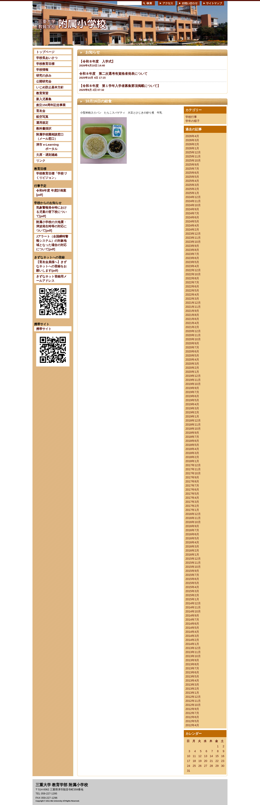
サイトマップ (213, 3)
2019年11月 (193, 379)
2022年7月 (192, 282)
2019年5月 (192, 400)
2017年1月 (192, 509)
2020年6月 (192, 351)
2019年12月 (193, 375)
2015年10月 (193, 566)
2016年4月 (192, 542)
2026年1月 (192, 148)
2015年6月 (192, 579)
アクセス (166, 3)
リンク (40, 160)
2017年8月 (192, 481)
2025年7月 (192, 168)
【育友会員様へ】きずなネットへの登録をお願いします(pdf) (51, 266)
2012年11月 (193, 700)
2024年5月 (192, 221)
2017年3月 (192, 501)
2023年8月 (192, 249)
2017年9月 (192, 477)
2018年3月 (192, 453)
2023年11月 (193, 237)
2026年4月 (192, 136)
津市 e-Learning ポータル (47, 147)
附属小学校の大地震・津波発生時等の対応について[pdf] (51, 226)
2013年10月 (193, 656)
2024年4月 (192, 225)
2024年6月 (192, 217)
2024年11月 (193, 201)
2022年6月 (192, 286)
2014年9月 (192, 615)
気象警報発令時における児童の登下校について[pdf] (51, 212)
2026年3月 (192, 140)
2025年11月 (193, 156)
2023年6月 (192, 258)
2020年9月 (192, 343)
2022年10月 (193, 274)
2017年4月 (192, 497)
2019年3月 (192, 408)
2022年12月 (193, 270)
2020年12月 (193, 331)
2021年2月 (192, 327)
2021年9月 (192, 310)
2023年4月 (192, 266)
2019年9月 (192, 388)
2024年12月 (193, 197)
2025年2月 (192, 189)
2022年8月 (192, 278)
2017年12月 (193, 465)
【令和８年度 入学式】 (97, 61)
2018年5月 (192, 444)
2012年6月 (192, 717)
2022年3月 (192, 298)
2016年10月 (193, 522)
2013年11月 (193, 652)
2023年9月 (192, 245)
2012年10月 (193, 704)
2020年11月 (193, 335)
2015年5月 (192, 583)
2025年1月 (192, 193)
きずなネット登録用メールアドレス (51, 278)
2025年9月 (192, 164)
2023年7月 (192, 254)
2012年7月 (192, 713)
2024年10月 (193, 205)
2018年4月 (192, 449)
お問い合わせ (188, 3)
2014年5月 (192, 627)
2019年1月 (192, 416)
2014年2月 (192, 639)
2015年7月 (192, 574)
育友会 (40, 111)
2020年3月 (192, 363)
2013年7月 (192, 668)
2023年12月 (193, 233)
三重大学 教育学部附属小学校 (71, 23)
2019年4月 (192, 404)
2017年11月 (193, 469)
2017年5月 (192, 493)
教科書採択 (43, 128)
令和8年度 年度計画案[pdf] (51, 192)
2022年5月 (192, 290)
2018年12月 (193, 420)
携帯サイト (43, 328)
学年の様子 (192, 120)
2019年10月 (193, 384)
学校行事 (191, 116)
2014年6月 (192, 623)
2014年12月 (193, 603)
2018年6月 (192, 440)
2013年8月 (192, 664)
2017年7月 (192, 485)
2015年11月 (193, 562)
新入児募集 (43, 99)
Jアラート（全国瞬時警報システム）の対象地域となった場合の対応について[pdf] (52, 243)
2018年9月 (192, 432)
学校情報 (42, 69)
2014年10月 (193, 611)
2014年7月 (192, 619)
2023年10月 (193, 241)
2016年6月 (192, 534)
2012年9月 (192, 709)
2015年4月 (192, 587)
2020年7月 (192, 347)
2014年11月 (193, 607)
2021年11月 (193, 306)
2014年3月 (192, 635)
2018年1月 (192, 461)
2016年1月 (192, 554)
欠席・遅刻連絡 (46, 154)
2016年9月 (192, 526)
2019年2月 (192, 412)
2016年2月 (192, 550)
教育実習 (42, 93)
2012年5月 (192, 721)
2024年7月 (192, 213)
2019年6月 (192, 396)
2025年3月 (192, 184)
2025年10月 (193, 160)
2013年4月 (192, 680)
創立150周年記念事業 (51, 105)
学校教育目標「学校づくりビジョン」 (51, 175)
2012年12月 (193, 696)
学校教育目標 (45, 63)
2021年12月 (193, 302)
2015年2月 (192, 595)
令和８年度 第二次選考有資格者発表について (113, 73)
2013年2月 (192, 688)
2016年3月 (192, 546)
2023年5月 (192, 262)
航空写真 (42, 116)
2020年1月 (192, 371)
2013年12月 (193, 648)
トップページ (45, 52)
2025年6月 (192, 172)
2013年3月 (192, 684)
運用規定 (42, 122)
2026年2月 (192, 144)
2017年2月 (192, 505)
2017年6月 (192, 489)
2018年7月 (192, 436)
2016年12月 (193, 514)
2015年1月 (192, 599)
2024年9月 (192, 209)
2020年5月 (192, 355)
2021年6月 (192, 319)
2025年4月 (192, 180)
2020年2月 (192, 367)
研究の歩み (43, 75)
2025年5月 (192, 176)
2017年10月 (193, 473)
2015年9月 (192, 570)
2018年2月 (192, 457)
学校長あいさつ (46, 58)
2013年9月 (192, 660)
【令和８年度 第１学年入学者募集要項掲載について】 (119, 86)
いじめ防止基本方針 (50, 87)
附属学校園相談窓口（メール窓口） (50, 136)
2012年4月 (192, 725)
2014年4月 (192, 631)
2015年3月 (192, 591)
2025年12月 (193, 152)
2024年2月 (192, 229)
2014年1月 (192, 644)
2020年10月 (193, 339)
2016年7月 (192, 530)
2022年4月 (192, 294)
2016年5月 (192, 538)
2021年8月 (192, 314)
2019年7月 (192, 392)
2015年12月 (193, 558)
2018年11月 (193, 424)
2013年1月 (192, 692)
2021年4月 (192, 323)
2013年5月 (192, 676)
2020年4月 (192, 359)
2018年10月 (193, 428)
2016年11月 (193, 518)
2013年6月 (192, 672)
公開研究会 (43, 81)
